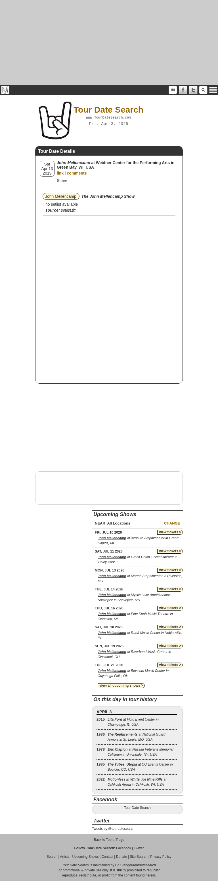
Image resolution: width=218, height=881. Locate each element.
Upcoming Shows (85, 857)
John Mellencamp (60, 196)
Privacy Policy (160, 857)
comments (77, 173)
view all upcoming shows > (121, 685)
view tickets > (170, 532)
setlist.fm (68, 210)
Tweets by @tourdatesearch (113, 829)
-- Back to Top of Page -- (109, 840)
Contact (107, 857)
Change (172, 523)
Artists (64, 857)
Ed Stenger (123, 865)
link (60, 173)
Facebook (123, 848)
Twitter (139, 848)
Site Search (138, 857)
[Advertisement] (109, 42)
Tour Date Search (137, 808)
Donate (121, 857)
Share (62, 180)
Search (52, 857)
